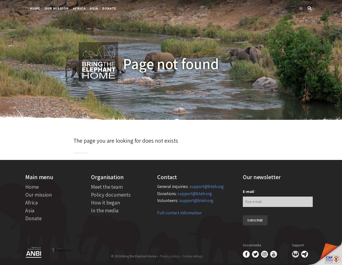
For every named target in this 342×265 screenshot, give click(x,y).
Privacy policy (169, 256)
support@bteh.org (206, 186)
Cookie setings (192, 256)
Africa (79, 8)
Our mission (57, 8)
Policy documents (111, 194)
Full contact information (179, 213)
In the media (105, 210)
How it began (105, 202)
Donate (109, 8)
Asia (94, 8)
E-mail (249, 192)
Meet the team (107, 186)
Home (35, 8)
